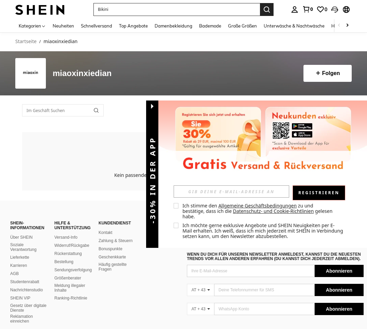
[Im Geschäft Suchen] (63, 110)
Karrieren (18, 265)
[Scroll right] (347, 25)
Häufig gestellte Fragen (113, 267)
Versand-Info (65, 237)
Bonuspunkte (110, 248)
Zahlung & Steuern (116, 240)
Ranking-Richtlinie (70, 298)
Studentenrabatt (24, 281)
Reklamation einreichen (21, 319)
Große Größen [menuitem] (242, 26)
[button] (335, 9)
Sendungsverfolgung (73, 270)
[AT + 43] (200, 290)
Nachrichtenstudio (26, 290)
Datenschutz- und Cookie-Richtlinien (273, 211)
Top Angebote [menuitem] (133, 26)
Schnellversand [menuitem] (96, 26)
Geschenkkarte (112, 257)
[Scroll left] (339, 25)
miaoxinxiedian (82, 73)
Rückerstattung (68, 253)
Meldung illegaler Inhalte (69, 288)
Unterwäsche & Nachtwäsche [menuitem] (294, 26)
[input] (231, 191)
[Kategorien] (32, 25)
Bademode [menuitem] (210, 26)
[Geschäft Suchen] (96, 110)
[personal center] (295, 9)
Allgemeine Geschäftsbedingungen (258, 205)
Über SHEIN (21, 237)
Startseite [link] (26, 41)
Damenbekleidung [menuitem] (173, 26)
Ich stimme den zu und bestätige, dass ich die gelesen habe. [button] (258, 211)
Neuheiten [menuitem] (63, 26)
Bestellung (63, 261)
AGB (14, 273)
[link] (307, 9)
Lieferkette (19, 257)
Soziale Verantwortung (23, 247)
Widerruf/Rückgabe (71, 245)
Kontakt (105, 232)
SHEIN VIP (20, 298)
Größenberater (67, 278)
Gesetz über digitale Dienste (28, 308)
